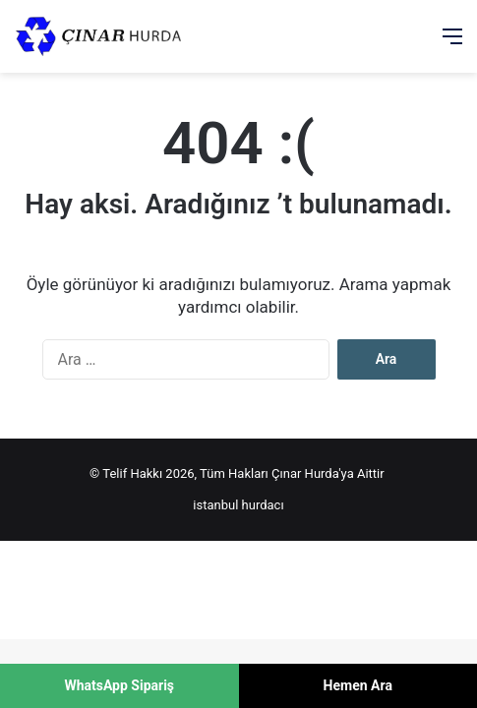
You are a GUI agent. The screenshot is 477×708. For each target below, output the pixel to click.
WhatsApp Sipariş (119, 685)
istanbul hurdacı (238, 505)
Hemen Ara (358, 685)
